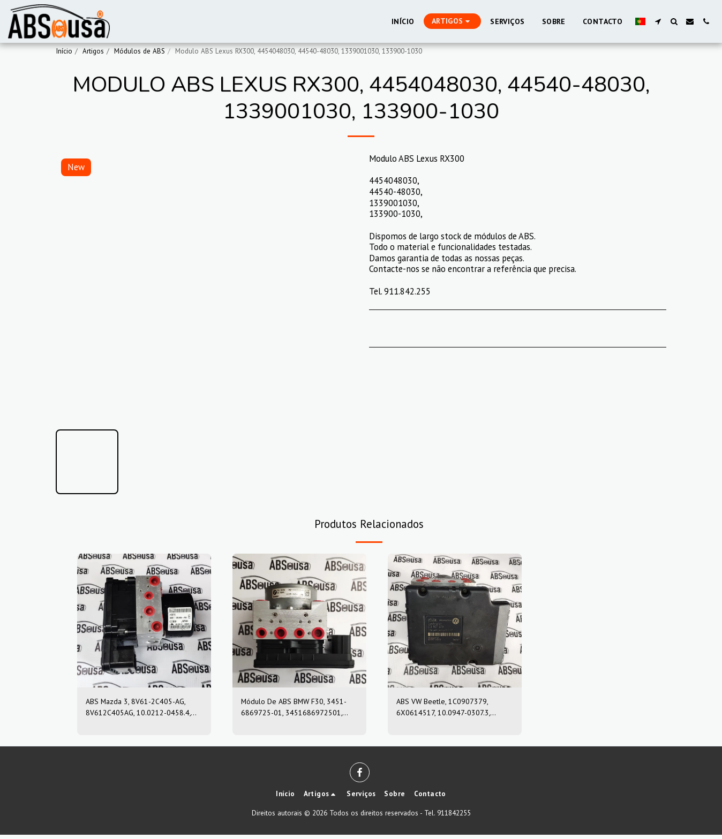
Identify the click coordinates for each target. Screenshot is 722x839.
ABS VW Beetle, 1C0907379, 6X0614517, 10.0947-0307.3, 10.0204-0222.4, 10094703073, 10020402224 (451, 710)
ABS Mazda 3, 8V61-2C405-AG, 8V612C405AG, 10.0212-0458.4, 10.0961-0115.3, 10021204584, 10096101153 (143, 710)
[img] (144, 620)
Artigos (93, 51)
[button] (657, 21)
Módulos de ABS (139, 51)
